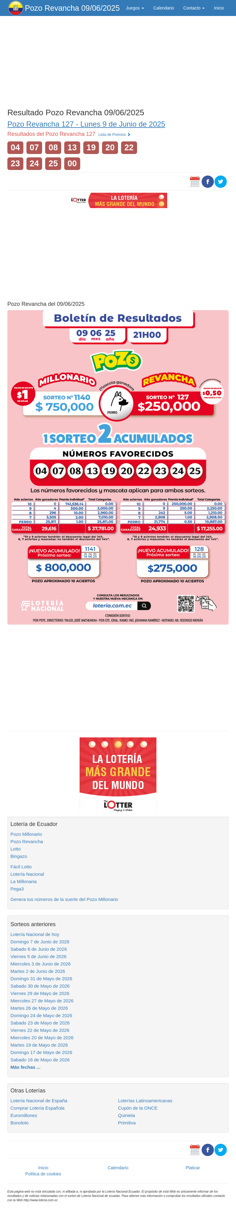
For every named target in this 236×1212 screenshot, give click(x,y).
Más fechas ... (25, 1067)
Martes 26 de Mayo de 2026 (39, 1008)
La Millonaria (23, 881)
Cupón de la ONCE (137, 1108)
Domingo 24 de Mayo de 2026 (41, 1015)
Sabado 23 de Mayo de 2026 (40, 1022)
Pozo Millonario (26, 834)
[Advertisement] (118, 61)
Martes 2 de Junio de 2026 (37, 971)
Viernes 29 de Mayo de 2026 (39, 993)
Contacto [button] (194, 8)
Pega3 (17, 888)
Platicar (193, 1167)
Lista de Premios (114, 134)
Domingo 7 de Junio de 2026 (39, 941)
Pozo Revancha (26, 841)
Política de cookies (43, 1173)
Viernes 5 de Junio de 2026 (38, 956)
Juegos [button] (135, 8)
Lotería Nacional (27, 874)
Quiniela (126, 1115)
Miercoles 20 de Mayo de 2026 (41, 1037)
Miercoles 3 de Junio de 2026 (40, 963)
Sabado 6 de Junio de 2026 (38, 949)
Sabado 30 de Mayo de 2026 (40, 986)
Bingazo (18, 856)
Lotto (15, 848)
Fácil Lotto (21, 866)
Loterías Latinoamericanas (145, 1100)
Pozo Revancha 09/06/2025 (72, 8)
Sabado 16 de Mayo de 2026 (40, 1059)
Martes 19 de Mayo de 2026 (39, 1045)
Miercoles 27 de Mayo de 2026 (41, 1000)
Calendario (163, 8)
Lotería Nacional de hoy (34, 934)
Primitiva (127, 1122)
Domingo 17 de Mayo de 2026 (41, 1052)
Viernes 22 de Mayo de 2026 (39, 1030)
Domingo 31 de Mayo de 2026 (41, 978)
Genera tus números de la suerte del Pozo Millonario (64, 899)
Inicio (219, 8)
